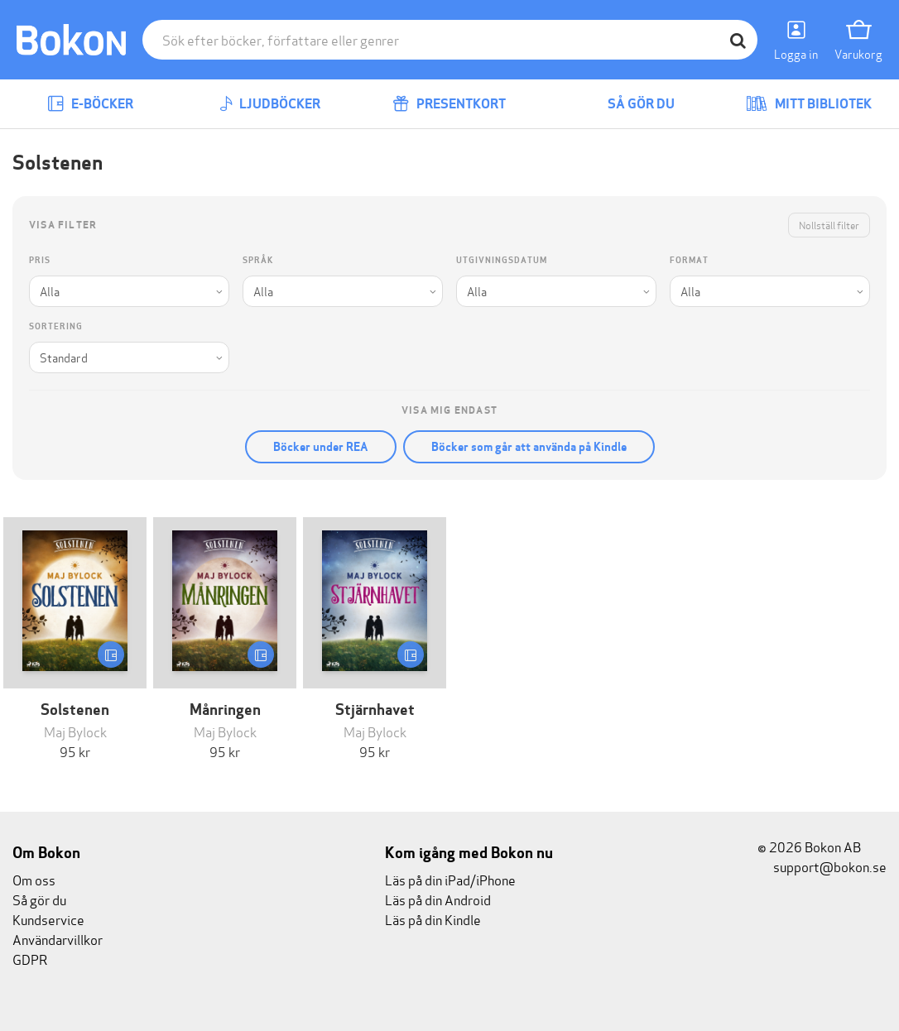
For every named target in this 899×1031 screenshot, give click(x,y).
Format (689, 260)
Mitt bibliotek (809, 104)
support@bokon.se (822, 865)
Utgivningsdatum (501, 260)
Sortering (56, 326)
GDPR (29, 958)
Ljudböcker (269, 104)
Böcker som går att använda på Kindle (529, 446)
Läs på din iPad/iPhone (450, 879)
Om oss (33, 879)
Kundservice (48, 918)
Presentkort (449, 104)
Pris (39, 260)
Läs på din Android (438, 899)
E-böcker (90, 104)
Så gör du (629, 104)
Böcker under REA (320, 446)
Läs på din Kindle (433, 918)
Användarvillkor (57, 938)
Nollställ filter (829, 225)
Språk (258, 260)
